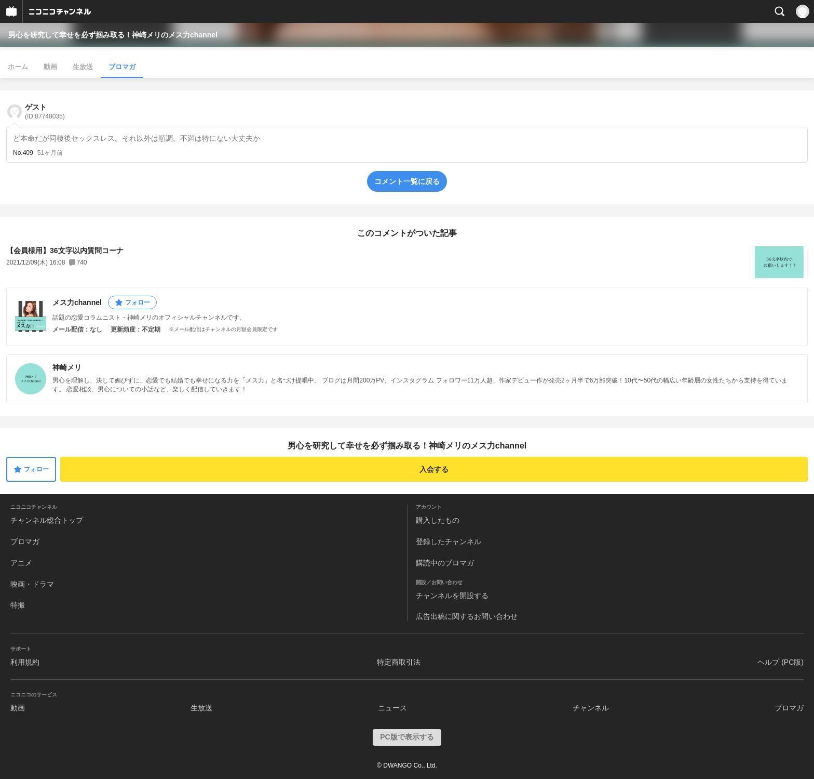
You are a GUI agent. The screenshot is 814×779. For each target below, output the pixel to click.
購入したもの (437, 520)
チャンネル (591, 708)
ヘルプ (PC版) (780, 662)
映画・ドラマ (32, 584)
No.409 (23, 153)
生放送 (83, 67)
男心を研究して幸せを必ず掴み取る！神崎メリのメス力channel (113, 35)
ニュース (392, 708)
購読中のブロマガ (445, 563)
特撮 (17, 605)
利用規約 (24, 662)
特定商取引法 (398, 662)
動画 (50, 67)
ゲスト (45, 111)
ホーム (18, 67)
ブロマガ (121, 67)
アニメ (21, 563)
